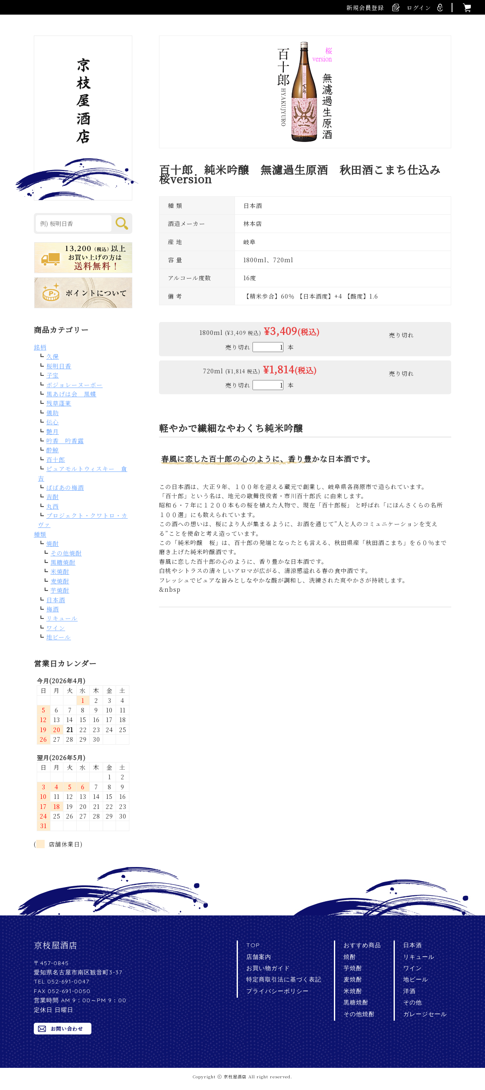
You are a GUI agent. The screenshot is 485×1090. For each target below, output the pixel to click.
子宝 (52, 375)
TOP (253, 945)
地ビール (58, 637)
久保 (52, 356)
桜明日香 (58, 366)
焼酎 (52, 543)
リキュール (62, 618)
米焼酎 (60, 571)
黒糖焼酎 (63, 562)
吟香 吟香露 (65, 440)
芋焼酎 (60, 590)
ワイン (55, 628)
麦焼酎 (60, 581)
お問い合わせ (67, 1028)
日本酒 (55, 600)
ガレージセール (425, 1014)
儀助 (52, 412)
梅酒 (52, 609)
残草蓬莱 (58, 403)
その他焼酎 (66, 553)
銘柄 (40, 347)
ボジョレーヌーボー (74, 384)
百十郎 (55, 459)
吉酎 (52, 496)
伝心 (52, 422)
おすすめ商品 (362, 945)
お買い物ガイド (268, 968)
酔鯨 (52, 450)
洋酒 (409, 991)
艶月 (52, 431)
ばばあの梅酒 (65, 487)
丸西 (52, 506)
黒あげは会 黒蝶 (71, 394)
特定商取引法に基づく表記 (283, 979)
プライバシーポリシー (277, 991)
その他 (412, 1002)
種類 (40, 534)
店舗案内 (258, 957)
